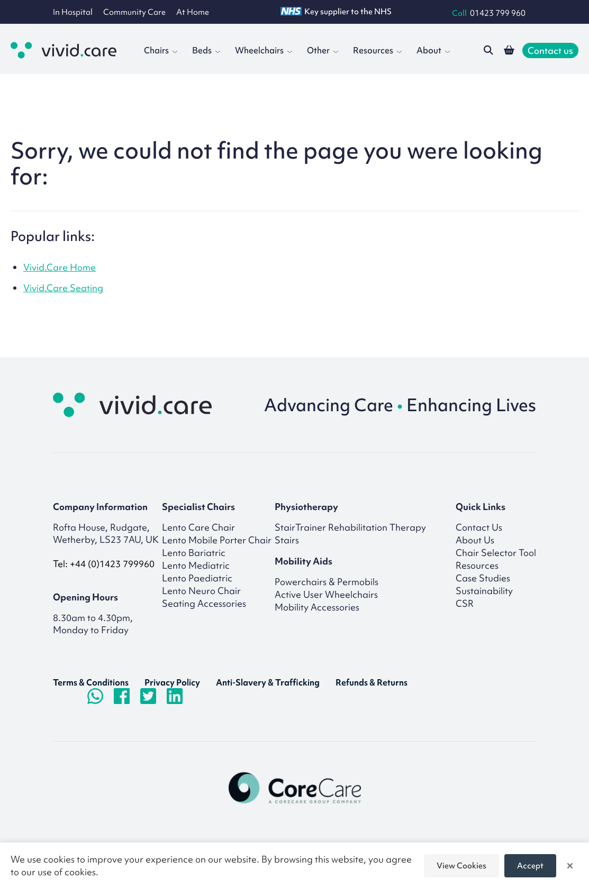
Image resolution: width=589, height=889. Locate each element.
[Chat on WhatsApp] (95, 696)
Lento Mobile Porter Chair (216, 540)
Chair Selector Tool (496, 553)
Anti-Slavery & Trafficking (268, 682)
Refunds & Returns (371, 682)
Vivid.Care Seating (63, 288)
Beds (206, 50)
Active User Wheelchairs (326, 594)
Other (322, 50)
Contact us (550, 50)
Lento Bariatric (193, 553)
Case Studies (483, 578)
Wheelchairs (263, 50)
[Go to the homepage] (63, 50)
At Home (192, 12)
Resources (377, 50)
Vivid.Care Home (59, 267)
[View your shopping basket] (509, 50)
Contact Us (479, 527)
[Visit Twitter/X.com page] (148, 696)
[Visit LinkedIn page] (175, 696)
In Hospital (73, 12)
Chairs (160, 50)
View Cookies (461, 865)
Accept (530, 865)
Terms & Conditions (91, 682)
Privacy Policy (172, 682)
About (433, 50)
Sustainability (484, 591)
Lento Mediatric (196, 565)
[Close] (569, 865)
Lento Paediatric (197, 578)
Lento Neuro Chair (201, 591)
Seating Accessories (204, 603)
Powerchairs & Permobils (326, 582)
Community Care (134, 12)
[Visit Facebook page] (122, 696)
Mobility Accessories (317, 607)
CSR (465, 603)
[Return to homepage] (137, 404)
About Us (475, 540)
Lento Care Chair (198, 527)
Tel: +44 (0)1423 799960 (104, 564)
